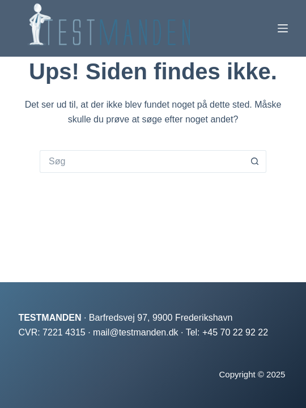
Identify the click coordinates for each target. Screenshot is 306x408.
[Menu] (283, 28)
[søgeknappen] (255, 161)
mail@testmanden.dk (135, 332)
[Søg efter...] (142, 161)
